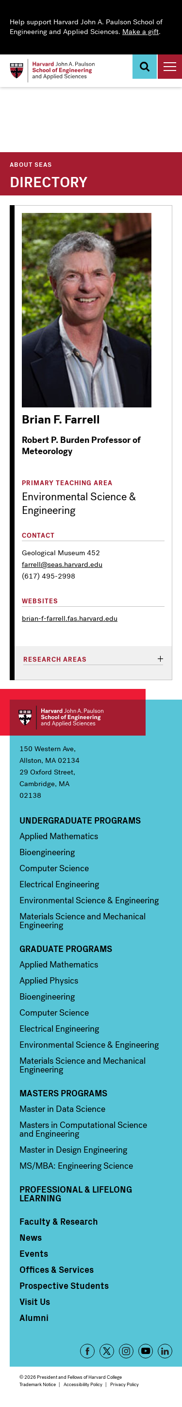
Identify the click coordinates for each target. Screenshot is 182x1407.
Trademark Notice (37, 1384)
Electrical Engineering (59, 884)
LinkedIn (165, 1351)
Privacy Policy (124, 1384)
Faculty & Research (58, 1221)
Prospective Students (64, 1285)
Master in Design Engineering (73, 1149)
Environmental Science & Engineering (89, 900)
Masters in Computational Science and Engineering (83, 1129)
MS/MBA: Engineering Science (76, 1165)
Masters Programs (63, 1093)
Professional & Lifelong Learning (75, 1193)
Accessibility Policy (83, 1384)
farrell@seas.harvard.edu (62, 564)
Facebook (87, 1351)
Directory (48, 181)
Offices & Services (56, 1269)
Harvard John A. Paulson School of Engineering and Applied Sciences (78, 718)
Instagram (126, 1351)
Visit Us (34, 1301)
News (30, 1237)
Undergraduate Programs (80, 820)
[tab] (93, 660)
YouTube (145, 1351)
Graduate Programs (65, 948)
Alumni (34, 1317)
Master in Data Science (62, 1109)
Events (33, 1253)
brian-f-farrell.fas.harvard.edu (69, 618)
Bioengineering (47, 852)
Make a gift (140, 31)
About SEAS (31, 164)
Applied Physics (48, 980)
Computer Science (54, 868)
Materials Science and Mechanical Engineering (82, 921)
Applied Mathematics (58, 836)
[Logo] (52, 71)
